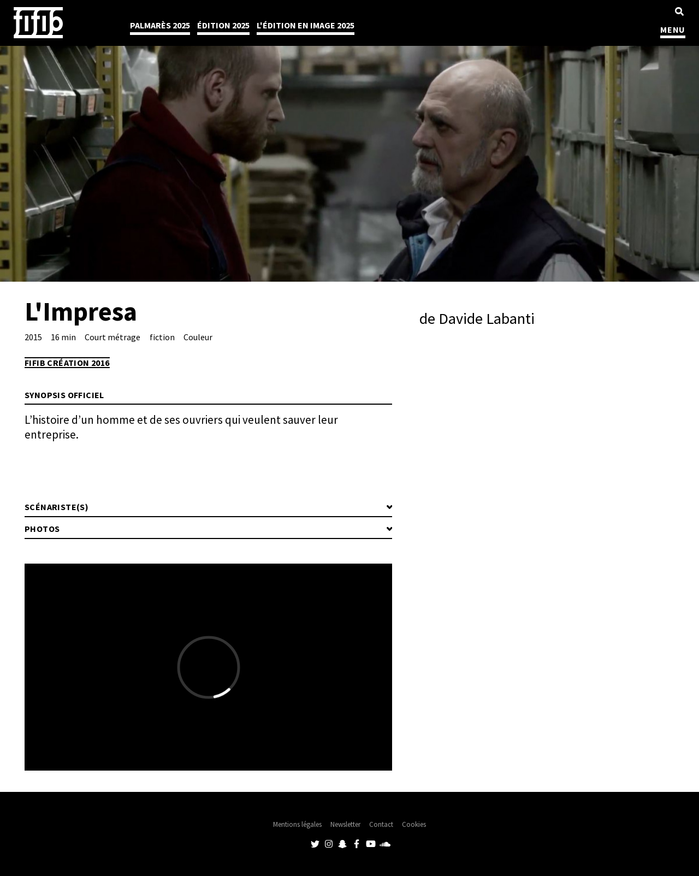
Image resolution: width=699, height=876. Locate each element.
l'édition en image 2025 (305, 25)
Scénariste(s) (56, 506)
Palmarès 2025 (160, 25)
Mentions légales (297, 824)
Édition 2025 (223, 25)
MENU (672, 29)
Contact (381, 824)
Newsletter (345, 824)
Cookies (414, 824)
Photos (42, 528)
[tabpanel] (349, 141)
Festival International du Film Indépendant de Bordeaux (38, 22)
